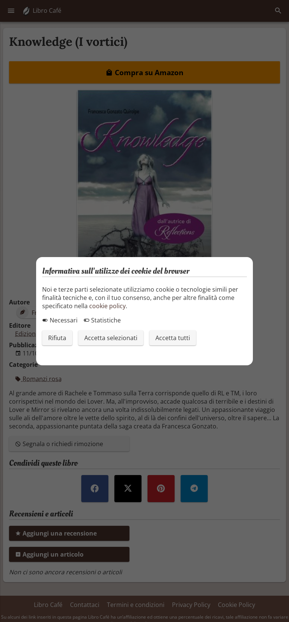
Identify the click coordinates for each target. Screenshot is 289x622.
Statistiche (102, 320)
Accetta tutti (172, 338)
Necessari (60, 320)
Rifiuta (57, 338)
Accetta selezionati (110, 338)
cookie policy (107, 306)
